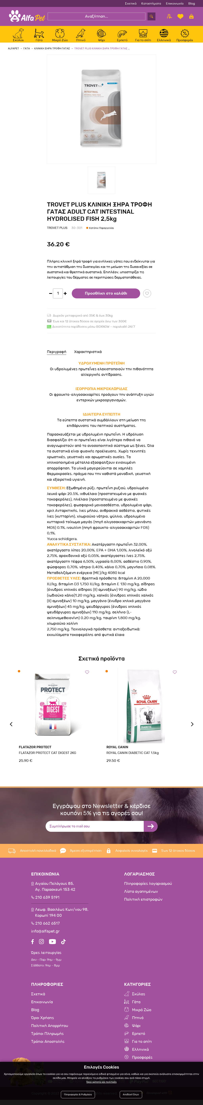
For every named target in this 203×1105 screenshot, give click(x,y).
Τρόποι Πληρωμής (47, 1038)
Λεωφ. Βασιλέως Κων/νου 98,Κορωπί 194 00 (61, 916)
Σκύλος (138, 999)
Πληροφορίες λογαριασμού (148, 888)
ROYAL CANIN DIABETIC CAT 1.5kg (131, 757)
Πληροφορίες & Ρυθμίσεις (79, 1095)
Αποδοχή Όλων (130, 1095)
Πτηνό (138, 1022)
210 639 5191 (47, 901)
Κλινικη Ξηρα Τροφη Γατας (51, 52)
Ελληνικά (140, 1054)
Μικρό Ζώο (141, 1014)
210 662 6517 (47, 927)
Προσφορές (142, 1062)
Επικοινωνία (174, 3)
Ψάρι (136, 1030)
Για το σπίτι (142, 1046)
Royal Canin (116, 751)
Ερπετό (138, 1038)
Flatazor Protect (34, 751)
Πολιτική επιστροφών (143, 903)
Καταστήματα (151, 3)
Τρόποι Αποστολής (47, 1046)
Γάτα (136, 1007)
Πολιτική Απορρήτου (49, 1030)
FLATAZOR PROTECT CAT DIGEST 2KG (46, 757)
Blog (191, 3)
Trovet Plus (57, 232)
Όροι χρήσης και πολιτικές (101, 1083)
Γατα (26, 52)
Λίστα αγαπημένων (141, 895)
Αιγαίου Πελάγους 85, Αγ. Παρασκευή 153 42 (55, 891)
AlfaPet (13, 52)
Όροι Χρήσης (42, 1022)
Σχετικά (130, 3)
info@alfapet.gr (45, 935)
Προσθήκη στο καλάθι (106, 297)
